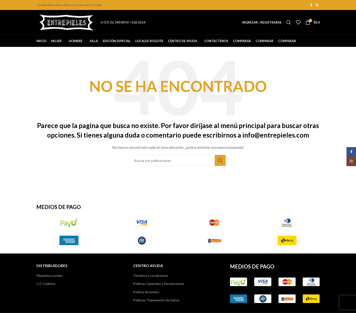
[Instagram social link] (317, 5)
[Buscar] (288, 22)
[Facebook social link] (311, 5)
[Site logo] (66, 22)
